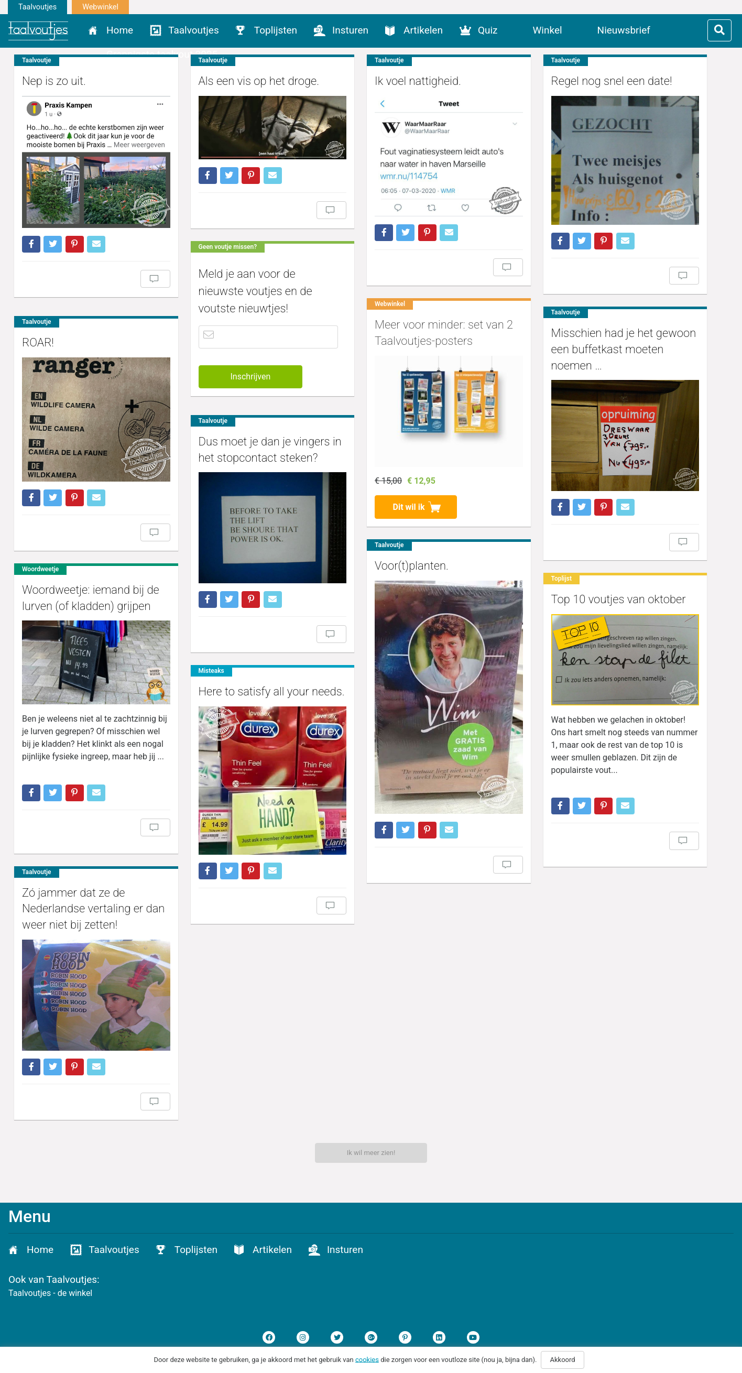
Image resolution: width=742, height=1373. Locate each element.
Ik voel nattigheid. (382, 81)
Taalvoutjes (37, 7)
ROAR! (38, 326)
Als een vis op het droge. (241, 81)
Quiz (488, 30)
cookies (367, 1359)
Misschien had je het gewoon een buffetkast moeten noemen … (570, 333)
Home (119, 30)
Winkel (547, 30)
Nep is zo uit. (54, 81)
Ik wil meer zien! (371, 1153)
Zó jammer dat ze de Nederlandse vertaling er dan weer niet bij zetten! (410, 882)
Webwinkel (100, 7)
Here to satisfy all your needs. (254, 686)
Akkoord (562, 1360)
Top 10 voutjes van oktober (565, 570)
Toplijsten (275, 30)
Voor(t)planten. (376, 537)
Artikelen (423, 30)
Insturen (350, 30)
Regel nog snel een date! (558, 81)
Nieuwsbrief (623, 30)
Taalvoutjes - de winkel (50, 1293)
